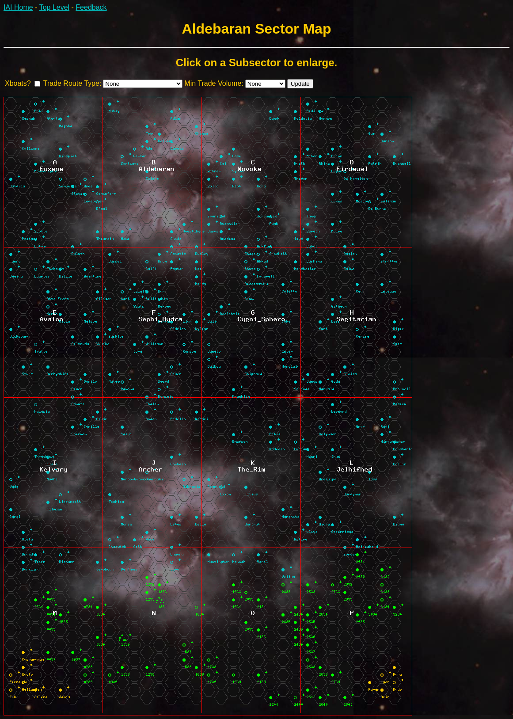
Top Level (54, 7)
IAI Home (18, 7)
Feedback (91, 7)
